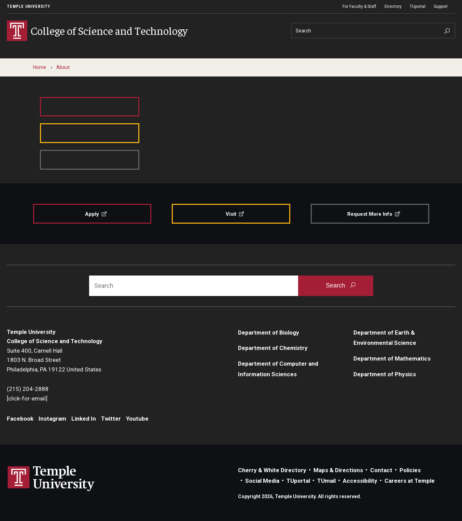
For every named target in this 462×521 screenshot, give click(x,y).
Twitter (111, 418)
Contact (381, 470)
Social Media (262, 480)
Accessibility (360, 480)
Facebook (20, 418)
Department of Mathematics (392, 358)
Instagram (52, 418)
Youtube (137, 418)
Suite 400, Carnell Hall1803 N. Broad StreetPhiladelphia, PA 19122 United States (54, 360)
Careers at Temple (409, 480)
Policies (410, 470)
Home (39, 67)
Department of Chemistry (273, 347)
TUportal (417, 6)
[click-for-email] (27, 398)
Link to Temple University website (51, 478)
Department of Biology (268, 332)
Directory (393, 6)
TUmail (326, 480)
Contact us (180, 153)
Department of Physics (384, 374)
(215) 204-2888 (27, 388)
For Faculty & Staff (359, 6)
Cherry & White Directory (272, 470)
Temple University (28, 6)
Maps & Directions (338, 470)
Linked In (83, 418)
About (63, 67)
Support (441, 6)
